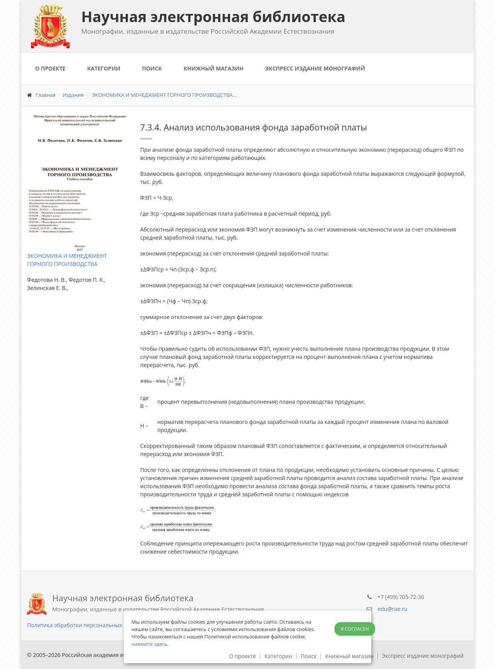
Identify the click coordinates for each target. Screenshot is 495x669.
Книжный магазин (214, 68)
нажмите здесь (149, 643)
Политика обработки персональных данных (85, 625)
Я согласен (355, 629)
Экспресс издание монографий (315, 68)
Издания (73, 94)
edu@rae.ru (392, 608)
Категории (103, 68)
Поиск (152, 68)
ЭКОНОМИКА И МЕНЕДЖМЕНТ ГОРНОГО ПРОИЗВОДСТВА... (164, 94)
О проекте (50, 68)
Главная (46, 94)
